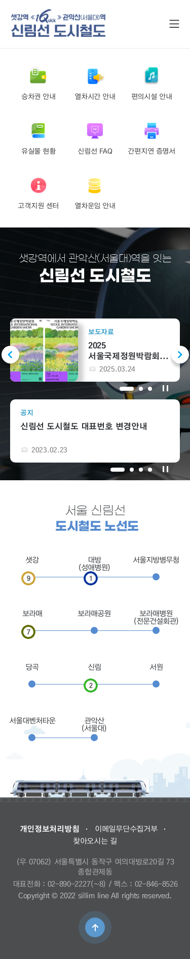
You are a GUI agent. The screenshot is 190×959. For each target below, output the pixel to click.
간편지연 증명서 (151, 138)
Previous (10, 354)
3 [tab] (150, 389)
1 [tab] (127, 389)
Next (180, 354)
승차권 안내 (38, 83)
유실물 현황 (38, 138)
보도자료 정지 (165, 388)
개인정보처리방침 (50, 828)
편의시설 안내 (151, 83)
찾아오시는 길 (95, 840)
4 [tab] (150, 470)
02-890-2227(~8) (77, 883)
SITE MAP (174, 24)
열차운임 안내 (95, 192)
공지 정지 (165, 469)
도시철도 (58, 23)
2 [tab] (141, 389)
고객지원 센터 (38, 192)
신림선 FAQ (95, 138)
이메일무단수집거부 (126, 828)
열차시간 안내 (95, 83)
